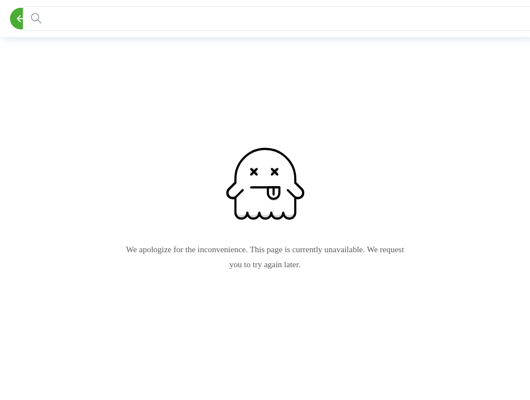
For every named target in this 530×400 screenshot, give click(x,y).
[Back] (21, 18)
